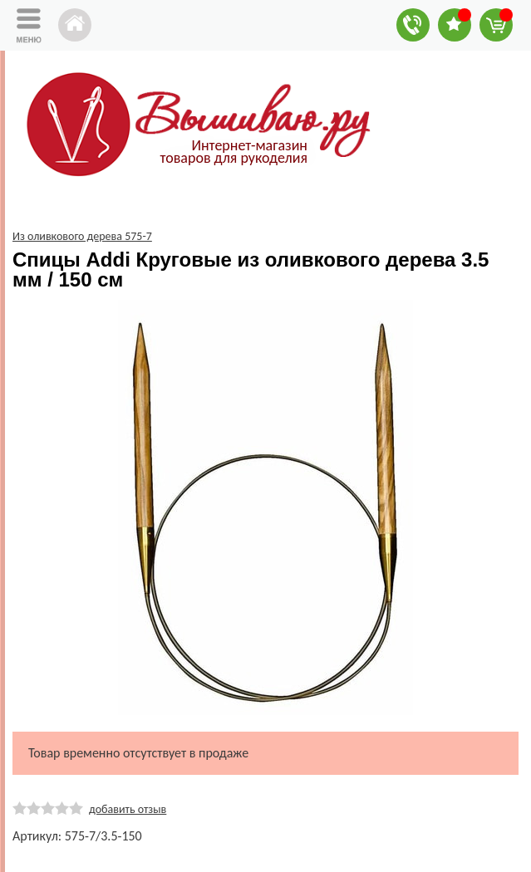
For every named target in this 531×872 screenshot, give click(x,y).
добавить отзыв (127, 809)
